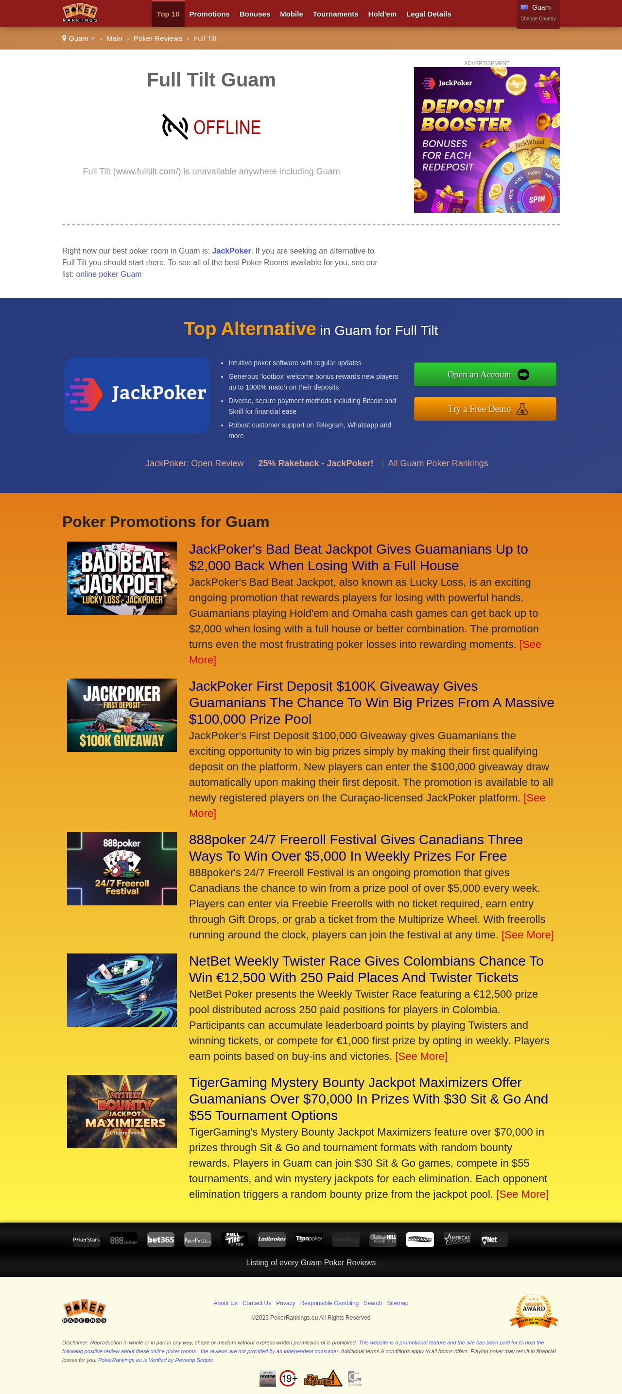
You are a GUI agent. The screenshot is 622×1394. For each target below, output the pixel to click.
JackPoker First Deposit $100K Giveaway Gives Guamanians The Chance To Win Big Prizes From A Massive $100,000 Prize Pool (371, 703)
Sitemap (397, 1303)
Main (114, 38)
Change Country (538, 18)
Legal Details (428, 14)
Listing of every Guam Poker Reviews (311, 1262)
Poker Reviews (158, 38)
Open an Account (485, 375)
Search (372, 1303)
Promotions (210, 14)
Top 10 (167, 14)
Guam (78, 38)
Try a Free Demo (486, 407)
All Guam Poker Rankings (438, 469)
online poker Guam (108, 274)
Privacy (285, 1303)
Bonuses (255, 14)
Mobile (291, 14)
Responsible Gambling (329, 1303)
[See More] (527, 935)
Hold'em (382, 14)
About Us (226, 1303)
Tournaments (336, 14)
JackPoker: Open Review (194, 469)
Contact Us (256, 1303)
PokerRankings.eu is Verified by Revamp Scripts (155, 1360)
